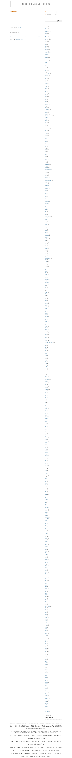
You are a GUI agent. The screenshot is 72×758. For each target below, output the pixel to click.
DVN (46, 570)
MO (45, 148)
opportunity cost (48, 700)
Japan (46, 264)
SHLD (46, 133)
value (46, 98)
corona (46, 191)
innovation (47, 185)
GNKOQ (46, 452)
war (45, 206)
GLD (46, 141)
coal (45, 123)
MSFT (46, 245)
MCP (46, 80)
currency (46, 305)
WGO (46, 144)
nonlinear (46, 509)
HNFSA (46, 455)
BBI (45, 196)
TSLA (46, 83)
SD (45, 373)
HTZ (46, 457)
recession (46, 49)
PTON (46, 645)
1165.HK (46, 518)
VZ (45, 415)
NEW (46, 246)
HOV (46, 127)
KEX (46, 460)
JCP (45, 402)
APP (45, 526)
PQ (45, 486)
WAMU (46, 499)
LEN (46, 361)
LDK (46, 243)
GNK (46, 99)
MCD (46, 467)
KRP (46, 611)
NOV (46, 632)
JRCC (46, 107)
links (46, 26)
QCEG (46, 648)
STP (45, 30)
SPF (45, 151)
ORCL (46, 481)
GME (46, 586)
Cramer (46, 441)
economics (47, 55)
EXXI (46, 78)
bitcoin (46, 334)
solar (46, 125)
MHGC (46, 408)
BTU (46, 85)
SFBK (46, 331)
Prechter (46, 167)
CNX (46, 547)
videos (46, 112)
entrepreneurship (48, 180)
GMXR (46, 47)
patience (46, 75)
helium (46, 505)
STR (45, 491)
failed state (47, 39)
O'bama (46, 117)
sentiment (46, 31)
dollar (46, 277)
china (46, 33)
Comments (48, 14)
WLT (46, 67)
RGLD (46, 297)
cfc (45, 214)
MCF (46, 620)
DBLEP (46, 562)
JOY (45, 607)
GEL (46, 397)
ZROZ (46, 272)
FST (45, 395)
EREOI (46, 572)
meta (46, 217)
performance (47, 109)
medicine (46, 203)
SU (45, 162)
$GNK (46, 423)
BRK (46, 140)
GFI (45, 581)
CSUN (46, 557)
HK (45, 454)
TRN (46, 492)
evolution (46, 382)
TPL (45, 298)
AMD (46, 523)
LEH (46, 327)
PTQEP (46, 329)
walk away (47, 711)
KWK (46, 360)
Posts (47, 11)
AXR (46, 428)
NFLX (46, 130)
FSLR (46, 353)
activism (46, 303)
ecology (46, 695)
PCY (46, 371)
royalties (46, 704)
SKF (45, 654)
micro (46, 157)
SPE (45, 250)
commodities (47, 73)
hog (45, 280)
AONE (46, 89)
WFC (46, 683)
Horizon (46, 321)
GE (45, 293)
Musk (46, 627)
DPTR (46, 569)
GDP (46, 136)
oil (45, 44)
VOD (46, 230)
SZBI (46, 664)
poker (46, 387)
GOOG (46, 224)
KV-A (46, 110)
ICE (45, 399)
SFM (46, 413)
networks (46, 386)
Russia (46, 172)
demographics (47, 216)
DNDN (46, 159)
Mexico (46, 366)
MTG (46, 470)
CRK (46, 392)
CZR (46, 394)
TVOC (46, 494)
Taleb (46, 271)
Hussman (46, 93)
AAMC (46, 520)
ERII (46, 573)
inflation (46, 57)
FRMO (46, 292)
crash (46, 276)
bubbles (46, 38)
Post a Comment (13, 34)
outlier (46, 512)
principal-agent (47, 258)
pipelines (46, 306)
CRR (46, 552)
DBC (46, 560)
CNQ (46, 209)
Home (26, 36)
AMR (46, 308)
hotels (46, 696)
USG (46, 143)
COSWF (46, 289)
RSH (46, 36)
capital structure (48, 169)
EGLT (46, 352)
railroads (46, 339)
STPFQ (46, 88)
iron (45, 335)
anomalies (46, 234)
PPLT (46, 412)
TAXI (46, 666)
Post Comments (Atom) (19, 39)
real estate (46, 64)
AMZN (46, 195)
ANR (46, 259)
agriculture (47, 201)
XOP (46, 685)
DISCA (46, 565)
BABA (46, 429)
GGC (46, 101)
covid (46, 381)
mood (46, 174)
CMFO (46, 544)
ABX (46, 522)
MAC (46, 619)
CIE (45, 240)
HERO (46, 596)
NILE (46, 630)
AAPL (46, 122)
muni (46, 237)
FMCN (46, 577)
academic (46, 51)
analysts (46, 54)
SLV (45, 81)
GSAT (46, 593)
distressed (46, 114)
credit (46, 34)
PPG (45, 484)
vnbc (46, 709)
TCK (46, 669)
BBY (46, 311)
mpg (45, 384)
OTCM (46, 638)
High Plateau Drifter (48, 115)
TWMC (46, 674)
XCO (46, 190)
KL (45, 462)
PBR (45, 369)
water (46, 344)
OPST (46, 479)
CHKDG (46, 177)
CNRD (46, 41)
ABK (46, 424)
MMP (46, 225)
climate (46, 376)
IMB (45, 458)
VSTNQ (46, 682)
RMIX (46, 161)
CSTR (46, 556)
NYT (46, 368)
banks (46, 212)
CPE (45, 146)
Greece (46, 132)
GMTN (46, 588)
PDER (46, 483)
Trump (46, 251)
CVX (46, 350)
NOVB (46, 633)
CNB (46, 546)
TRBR (46, 672)
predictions (47, 238)
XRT (46, 687)
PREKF (46, 248)
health (46, 420)
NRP (46, 269)
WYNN (46, 416)
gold (45, 193)
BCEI (46, 175)
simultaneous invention (49, 342)
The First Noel (14, 11)
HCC (46, 318)
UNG (46, 679)
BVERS (46, 535)
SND (46, 656)
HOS (46, 319)
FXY (46, 450)
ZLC (45, 690)
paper (46, 701)
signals (46, 284)
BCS (45, 431)
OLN (46, 200)
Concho (46, 559)
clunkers (46, 378)
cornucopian (47, 379)
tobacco (46, 120)
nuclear (46, 510)
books (46, 28)
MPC (46, 468)
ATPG (46, 221)
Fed (45, 106)
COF (46, 434)
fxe (45, 156)
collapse (46, 119)
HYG (46, 604)
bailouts (46, 59)
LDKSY (46, 465)
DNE (46, 567)
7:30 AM (19, 27)
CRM (46, 549)
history (46, 183)
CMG (46, 348)
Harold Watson (47, 606)
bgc (45, 504)
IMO (46, 324)
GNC (46, 314)
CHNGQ (46, 541)
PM (45, 166)
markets (46, 68)
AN (45, 525)
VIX (45, 229)
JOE (45, 358)
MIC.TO (46, 622)
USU (46, 253)
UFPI (46, 677)
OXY (46, 410)
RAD (46, 649)
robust (46, 421)
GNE (46, 590)
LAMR (46, 326)
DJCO (46, 442)
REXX (46, 651)
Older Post (40, 36)
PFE (45, 641)
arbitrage (46, 418)
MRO (46, 268)
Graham (46, 316)
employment (47, 128)
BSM (46, 533)
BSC (45, 433)
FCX (46, 575)
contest (46, 182)
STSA (46, 661)
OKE (46, 478)
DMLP (46, 263)
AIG (45, 347)
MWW (46, 625)
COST (46, 390)
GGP (46, 583)
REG (46, 138)
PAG (45, 640)
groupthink (47, 60)
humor (46, 70)
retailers (46, 340)
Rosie (46, 653)
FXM (46, 355)
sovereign (46, 389)
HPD (46, 601)
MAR (46, 363)
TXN (46, 675)
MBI (45, 365)
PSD (45, 643)
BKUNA (46, 188)
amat (46, 693)
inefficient (46, 153)
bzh (45, 256)
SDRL (46, 227)
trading (46, 62)
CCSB (46, 539)
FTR (45, 211)
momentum (47, 235)
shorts (46, 204)
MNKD (46, 624)
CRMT (46, 551)
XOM (46, 232)
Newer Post (12, 36)
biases (46, 255)
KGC (46, 609)
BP (45, 285)
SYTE (46, 662)
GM (45, 295)
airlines (46, 692)
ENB (46, 445)
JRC (45, 403)
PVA (45, 646)
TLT (45, 43)
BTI (45, 208)
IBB (45, 323)
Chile (46, 439)
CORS (46, 313)
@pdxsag (46, 102)
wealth (46, 515)
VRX (46, 680)
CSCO (46, 554)
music (46, 46)
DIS (45, 564)
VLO (46, 300)
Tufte (46, 496)
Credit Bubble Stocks (36, 4)
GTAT (46, 594)
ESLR (46, 86)
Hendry (46, 242)
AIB (45, 345)
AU (45, 528)
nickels (46, 337)
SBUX (46, 488)
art (45, 502)
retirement (46, 703)
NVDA (46, 475)
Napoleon (46, 637)
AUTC (46, 530)
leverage (46, 507)
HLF (45, 599)
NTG (46, 473)
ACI (45, 154)
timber (46, 706)
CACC (46, 536)
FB (45, 222)
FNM (46, 449)
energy (46, 96)
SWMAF (46, 332)
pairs (46, 187)
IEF (45, 72)
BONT (46, 261)
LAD (46, 463)
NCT (46, 628)
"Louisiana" (47, 517)
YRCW (46, 302)
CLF (45, 287)
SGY (46, 489)
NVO (46, 635)
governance (47, 279)
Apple (46, 531)
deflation (46, 104)
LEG (46, 615)
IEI (45, 400)
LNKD (46, 266)
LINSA (46, 617)
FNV (46, 578)
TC (45, 667)
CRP (45, 436)
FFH (45, 447)
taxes (46, 219)
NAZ (46, 471)
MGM (46, 65)
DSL (45, 94)
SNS (45, 658)
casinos (46, 274)
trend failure (47, 513)
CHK (46, 76)
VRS (46, 497)
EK (45, 444)
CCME (46, 538)
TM (45, 671)
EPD (45, 198)
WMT (46, 501)
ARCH (46, 310)
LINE (46, 178)
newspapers (47, 282)
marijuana (46, 698)
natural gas (47, 52)
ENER (46, 135)
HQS (46, 603)
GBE (46, 91)
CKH (46, 543)
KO (45, 405)
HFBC (46, 598)
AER (46, 426)
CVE (46, 170)
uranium (46, 708)
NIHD (46, 149)
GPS (45, 591)
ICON (46, 357)
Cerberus (46, 437)
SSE (45, 659)
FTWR (46, 580)
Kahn (46, 614)
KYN (46, 612)
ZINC (46, 688)
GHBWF (46, 585)
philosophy (47, 164)
